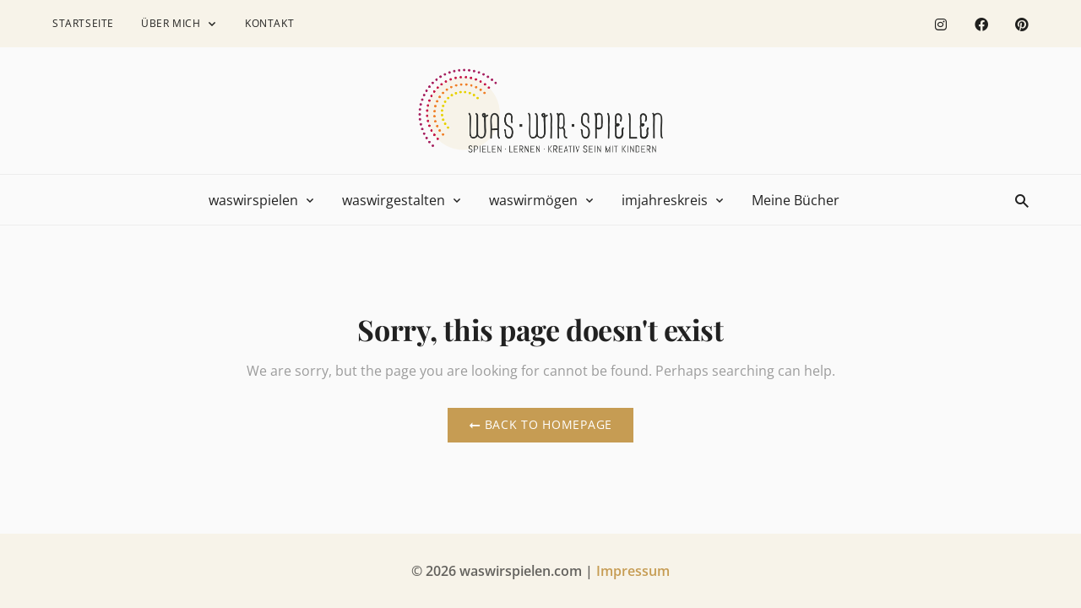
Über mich (170, 23)
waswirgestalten (393, 200)
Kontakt (269, 23)
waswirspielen (253, 200)
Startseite (83, 23)
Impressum (633, 571)
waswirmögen (533, 200)
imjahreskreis (665, 200)
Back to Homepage (540, 424)
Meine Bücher (795, 200)
